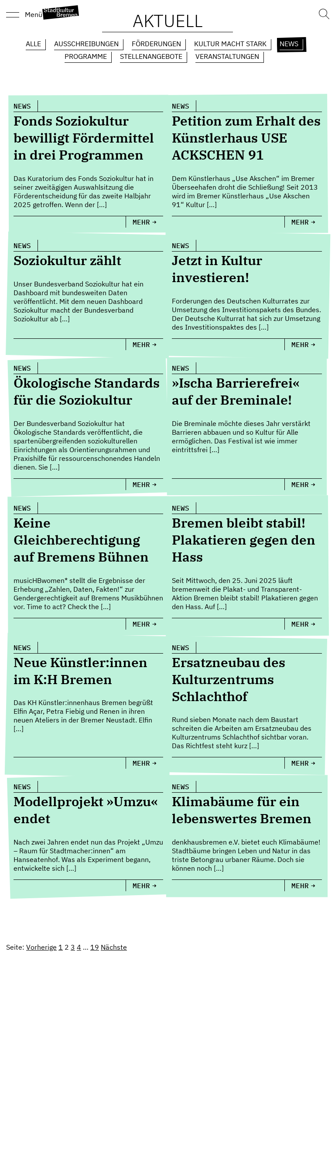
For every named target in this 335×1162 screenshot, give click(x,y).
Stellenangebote (151, 56)
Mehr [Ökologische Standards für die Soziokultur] (141, 484)
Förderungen (156, 43)
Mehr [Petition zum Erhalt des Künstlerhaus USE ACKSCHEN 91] (300, 222)
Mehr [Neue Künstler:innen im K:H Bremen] (141, 763)
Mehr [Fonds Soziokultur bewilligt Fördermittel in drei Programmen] (141, 222)
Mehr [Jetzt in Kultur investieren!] (300, 344)
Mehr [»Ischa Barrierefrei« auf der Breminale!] (300, 484)
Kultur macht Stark (230, 43)
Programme (86, 56)
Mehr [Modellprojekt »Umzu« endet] (141, 885)
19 (94, 947)
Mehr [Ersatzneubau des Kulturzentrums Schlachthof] (300, 763)
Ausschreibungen (86, 43)
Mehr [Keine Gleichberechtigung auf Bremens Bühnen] (141, 624)
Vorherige (41, 947)
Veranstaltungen (227, 56)
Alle (33, 43)
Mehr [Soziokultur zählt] (141, 344)
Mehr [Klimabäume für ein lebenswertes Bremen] (300, 885)
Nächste (114, 947)
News (289, 43)
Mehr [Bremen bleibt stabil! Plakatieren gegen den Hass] (300, 624)
